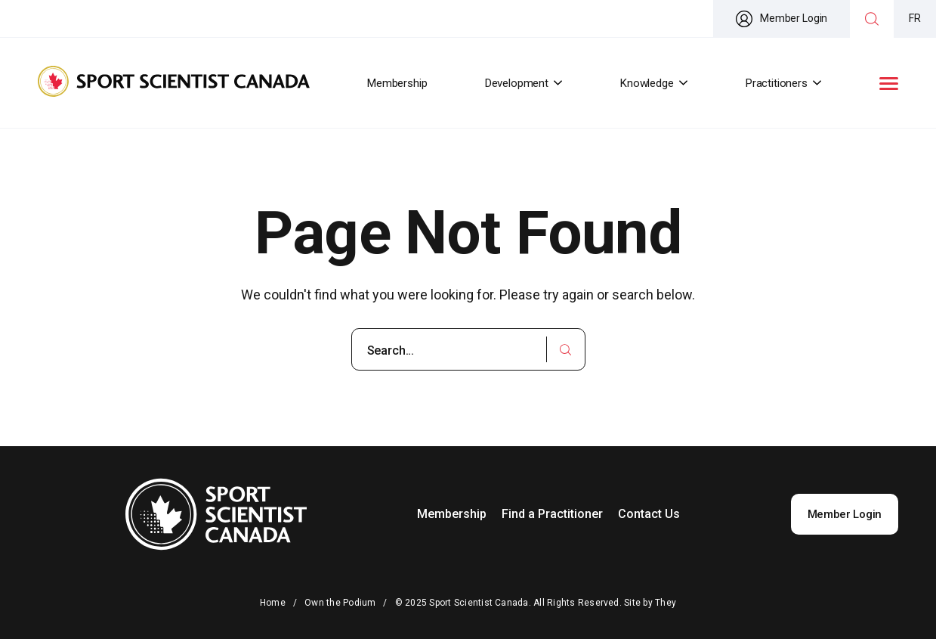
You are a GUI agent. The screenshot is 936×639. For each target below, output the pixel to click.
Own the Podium (339, 602)
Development (524, 83)
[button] (888, 83)
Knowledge (654, 83)
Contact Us (649, 514)
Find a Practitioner (552, 514)
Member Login (845, 514)
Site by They (650, 602)
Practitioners (784, 83)
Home (273, 602)
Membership (397, 83)
